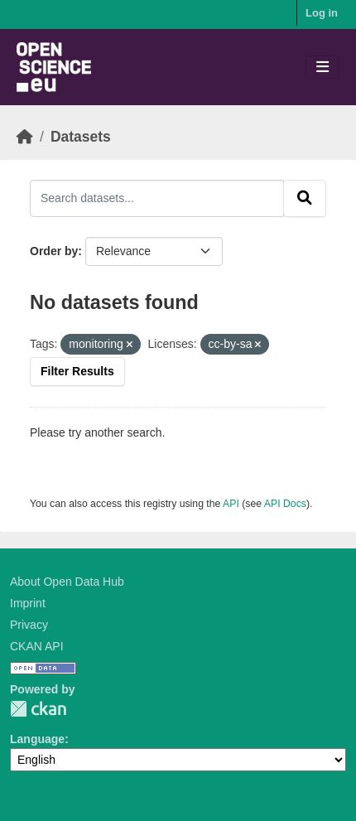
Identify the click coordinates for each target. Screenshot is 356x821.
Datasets (81, 136)
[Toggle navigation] (322, 68)
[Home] (25, 136)
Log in (321, 13)
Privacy (29, 624)
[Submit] (304, 198)
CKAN (38, 708)
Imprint (28, 603)
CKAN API (37, 646)
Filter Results (77, 371)
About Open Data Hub (67, 581)
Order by (54, 251)
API (231, 504)
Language (37, 739)
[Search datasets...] (157, 198)
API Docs (285, 504)
